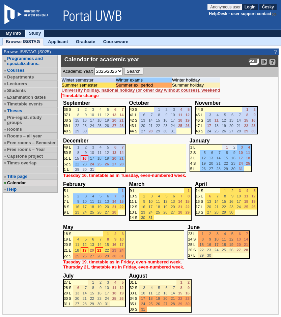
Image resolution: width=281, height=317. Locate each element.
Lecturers (17, 83)
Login (250, 7)
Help (12, 189)
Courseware (115, 41)
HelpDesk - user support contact (240, 13)
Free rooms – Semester (31, 142)
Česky (268, 7)
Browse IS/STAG (23, 41)
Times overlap (21, 162)
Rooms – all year (24, 135)
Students (16, 90)
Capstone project (25, 156)
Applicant (58, 41)
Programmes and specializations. (25, 61)
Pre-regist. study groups (24, 120)
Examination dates (26, 97)
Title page (17, 176)
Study (35, 33)
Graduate (85, 41)
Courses (16, 70)
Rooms (14, 129)
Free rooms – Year (26, 149)
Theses (14, 110)
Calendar (16, 182)
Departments (20, 77)
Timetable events (25, 103)
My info (13, 33)
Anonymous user (226, 7)
